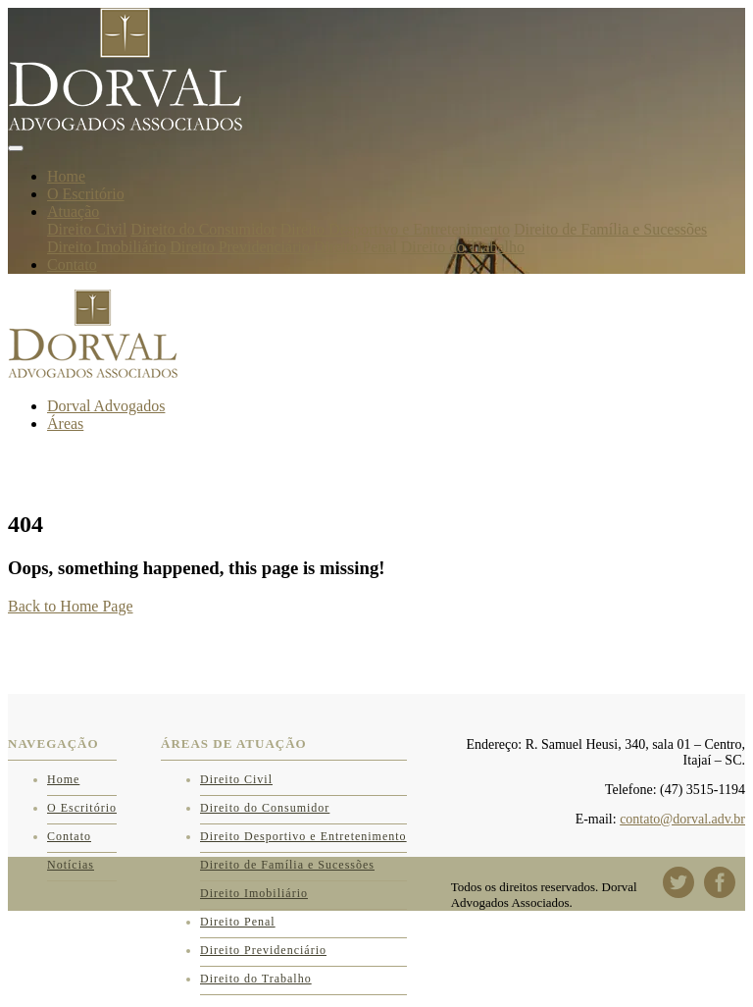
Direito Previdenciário (240, 246)
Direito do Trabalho (463, 246)
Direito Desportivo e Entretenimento (395, 229)
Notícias (70, 865)
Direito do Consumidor (203, 229)
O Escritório (86, 194)
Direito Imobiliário (106, 246)
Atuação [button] (73, 211)
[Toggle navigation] (16, 148)
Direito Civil (86, 229)
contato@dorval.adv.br (682, 819)
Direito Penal (355, 246)
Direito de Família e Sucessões (610, 229)
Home (66, 176)
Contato (72, 264)
